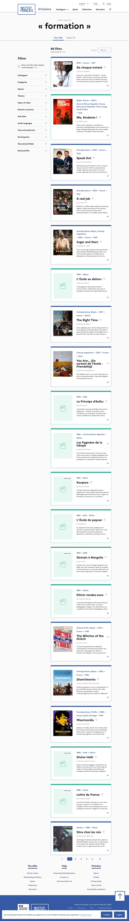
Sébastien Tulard (84, 246)
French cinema (32, 873)
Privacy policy (96, 881)
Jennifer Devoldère (85, 162)
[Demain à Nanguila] (107, 576)
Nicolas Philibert (84, 71)
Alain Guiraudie (84, 724)
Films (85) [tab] (58, 37)
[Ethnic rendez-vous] (107, 613)
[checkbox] (19, 66)
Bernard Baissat (84, 283)
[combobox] (84, 4)
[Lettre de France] (107, 813)
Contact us (64, 877)
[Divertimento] (107, 697)
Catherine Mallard (85, 599)
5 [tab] (92, 859)
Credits (96, 877)
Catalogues (62, 9)
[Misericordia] (107, 738)
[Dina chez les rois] (107, 850)
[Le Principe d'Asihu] (107, 420)
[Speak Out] (107, 176)
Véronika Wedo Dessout (87, 761)
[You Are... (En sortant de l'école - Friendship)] (107, 382)
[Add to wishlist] (105, 67)
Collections (87, 9)
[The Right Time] (107, 338)
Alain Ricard (83, 405)
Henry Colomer (84, 486)
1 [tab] (69, 859)
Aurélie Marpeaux (85, 324)
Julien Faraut (83, 643)
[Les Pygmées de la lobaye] (107, 463)
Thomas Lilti (83, 203)
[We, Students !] (107, 135)
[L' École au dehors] (107, 297)
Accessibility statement (96, 889)
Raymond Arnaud (85, 449)
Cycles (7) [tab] (71, 37)
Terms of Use (96, 885)
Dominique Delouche (86, 836)
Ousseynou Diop (84, 798)
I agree (119, 914)
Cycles (75, 9)
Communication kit (64, 881)
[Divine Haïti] (107, 775)
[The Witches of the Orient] (107, 657)
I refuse (106, 914)
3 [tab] (81, 859)
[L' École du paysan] (107, 538)
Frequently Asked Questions (64, 873)
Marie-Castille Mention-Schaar (89, 683)
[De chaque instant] (107, 86)
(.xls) (58, 51)
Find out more (85, 915)
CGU (91, 908)
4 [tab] (86, 859)
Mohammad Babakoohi (86, 370)
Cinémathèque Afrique (33, 877)
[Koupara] (107, 501)
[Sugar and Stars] (107, 260)
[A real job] (107, 216)
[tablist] (64, 38)
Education (100, 9)
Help (95, 3)
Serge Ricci (82, 524)
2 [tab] (75, 859)
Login (106, 3)
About (96, 873)
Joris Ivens (82, 561)
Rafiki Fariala (83, 121)
